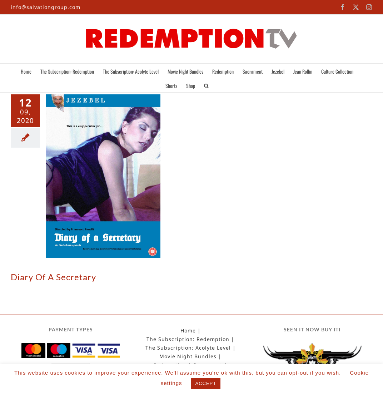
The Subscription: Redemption (187, 339)
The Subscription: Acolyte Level (188, 348)
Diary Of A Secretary (53, 277)
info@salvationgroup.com (45, 7)
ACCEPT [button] (205, 383)
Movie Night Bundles (188, 356)
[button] (206, 85)
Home (188, 330)
